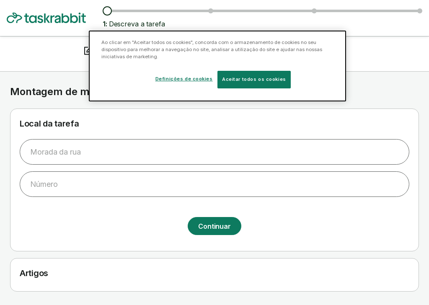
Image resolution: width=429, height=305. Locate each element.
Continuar (214, 226)
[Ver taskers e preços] (210, 10)
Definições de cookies (184, 79)
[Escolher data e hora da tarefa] (314, 10)
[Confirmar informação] (419, 10)
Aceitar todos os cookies (254, 79)
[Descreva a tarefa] (107, 11)
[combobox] (214, 152)
